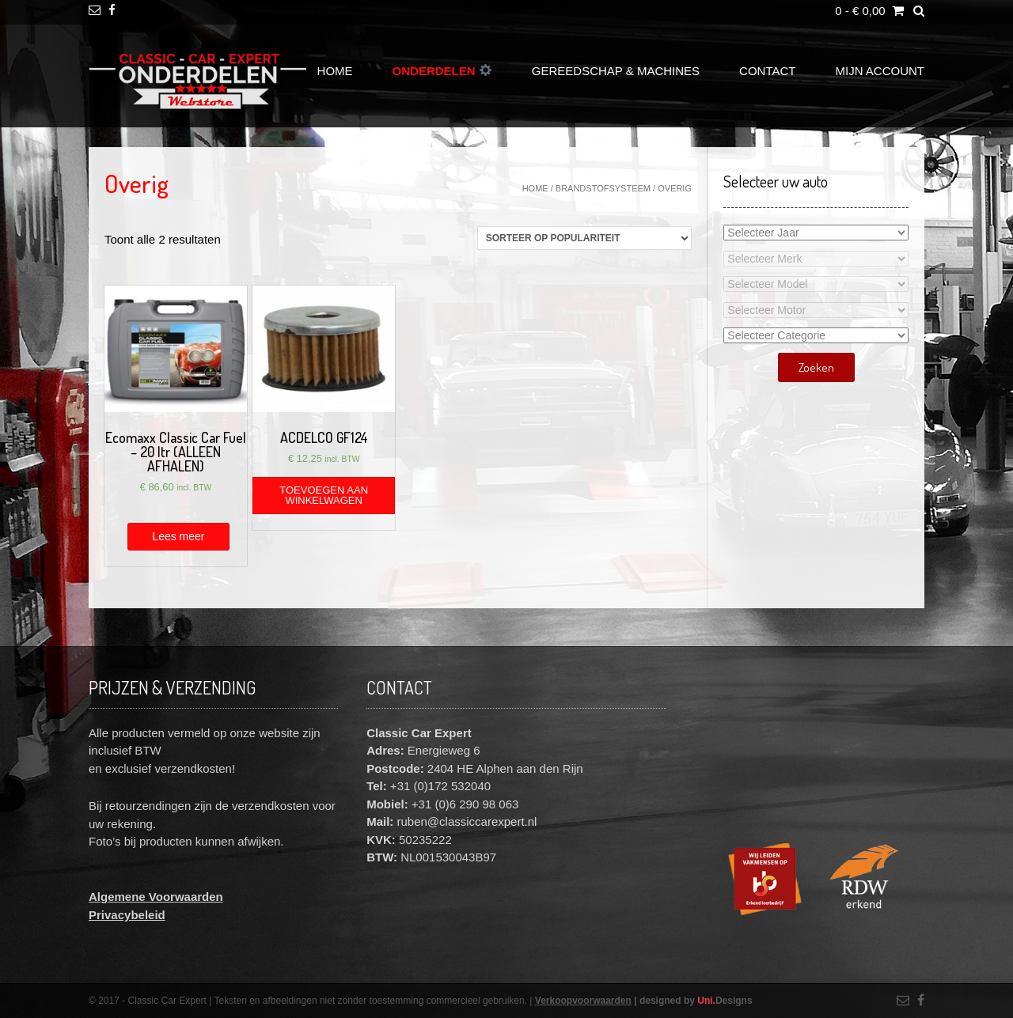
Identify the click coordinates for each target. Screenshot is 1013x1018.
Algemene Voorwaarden (156, 896)
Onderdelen (442, 71)
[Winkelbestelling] (584, 238)
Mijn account (880, 71)
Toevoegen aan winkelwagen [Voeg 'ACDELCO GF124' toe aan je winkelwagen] (323, 495)
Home (335, 71)
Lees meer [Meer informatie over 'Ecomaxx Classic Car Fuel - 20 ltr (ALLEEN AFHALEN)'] (178, 536)
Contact (767, 71)
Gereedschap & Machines (616, 71)
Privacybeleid (127, 914)
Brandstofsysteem (603, 188)
